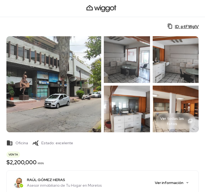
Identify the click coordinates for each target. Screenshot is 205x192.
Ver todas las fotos (176, 121)
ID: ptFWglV (183, 26)
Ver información (172, 182)
